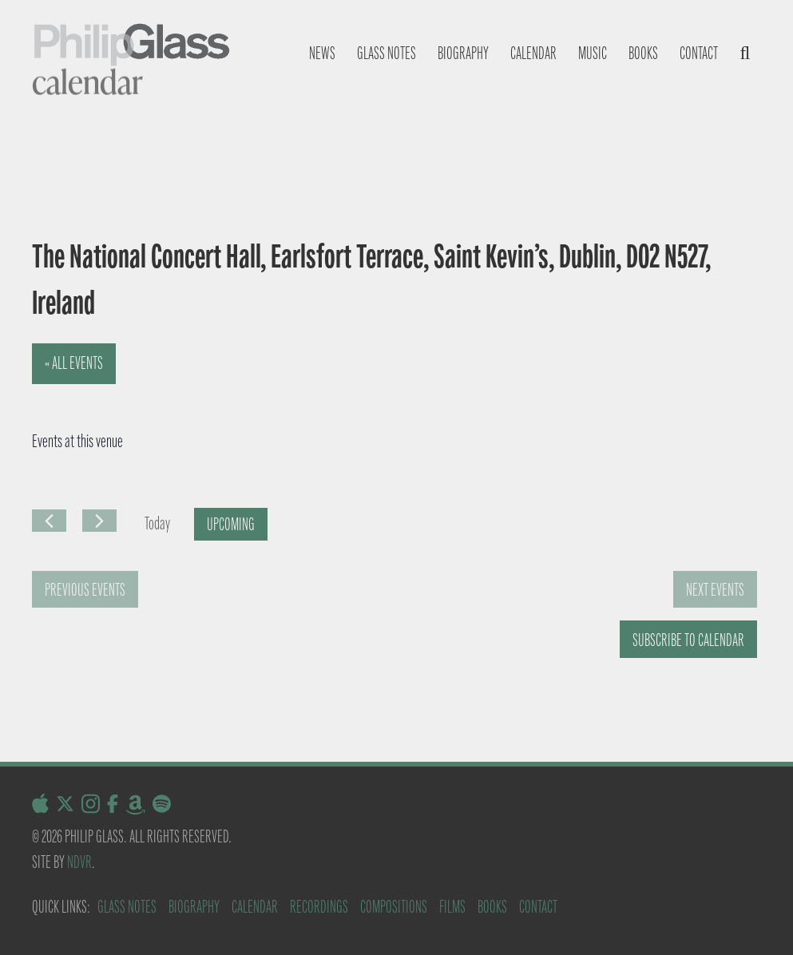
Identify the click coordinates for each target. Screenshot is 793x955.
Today (157, 523)
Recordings (319, 907)
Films (452, 907)
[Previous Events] (49, 520)
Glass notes (386, 53)
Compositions (393, 907)
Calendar (533, 53)
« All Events (74, 363)
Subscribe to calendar (688, 640)
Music (592, 53)
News (322, 53)
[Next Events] (99, 520)
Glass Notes (127, 907)
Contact (699, 53)
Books (643, 53)
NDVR (79, 862)
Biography (463, 53)
